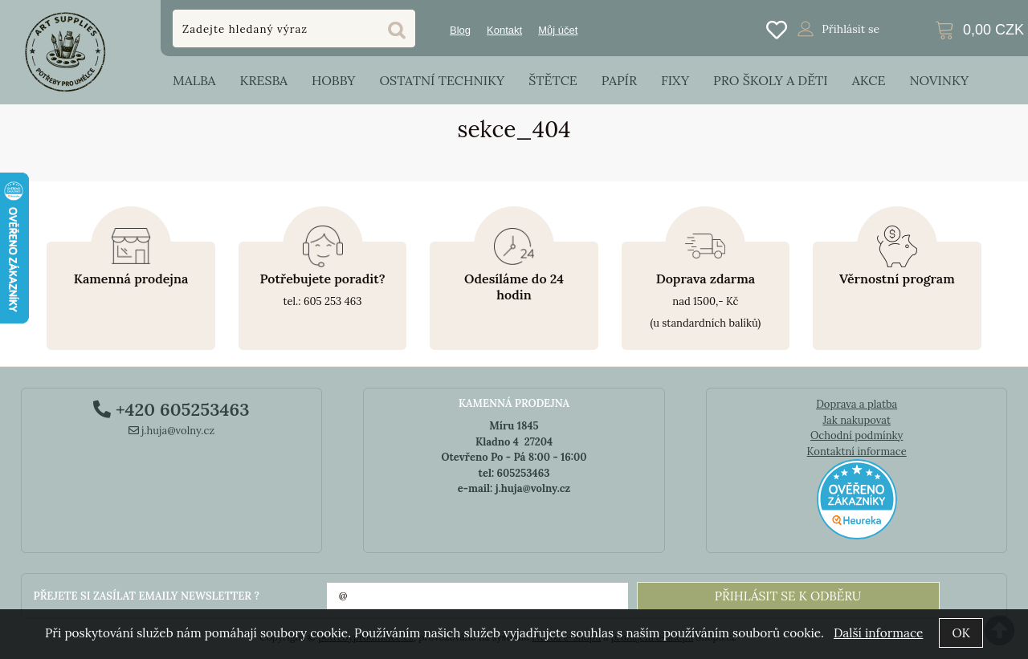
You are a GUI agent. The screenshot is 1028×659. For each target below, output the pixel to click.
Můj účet (557, 30)
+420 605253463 (171, 409)
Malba (194, 80)
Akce (869, 80)
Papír (619, 80)
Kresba (263, 80)
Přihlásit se (850, 29)
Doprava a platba (856, 404)
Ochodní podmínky (856, 435)
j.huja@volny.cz (171, 430)
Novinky (939, 80)
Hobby (333, 80)
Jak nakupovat (856, 420)
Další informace (878, 633)
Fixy (675, 80)
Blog (460, 30)
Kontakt (504, 30)
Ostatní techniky (441, 80)
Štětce (552, 80)
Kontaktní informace (857, 451)
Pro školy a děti (770, 80)
